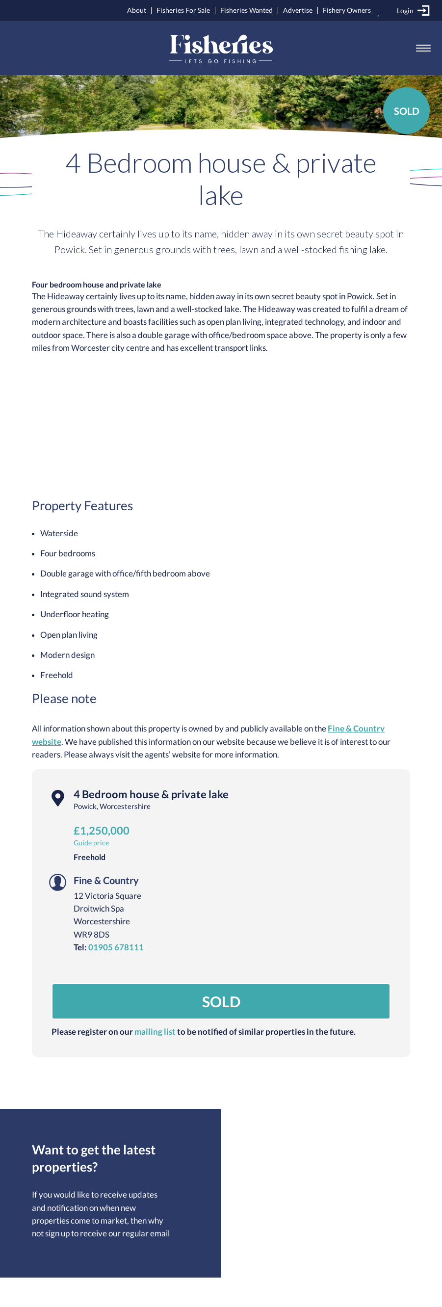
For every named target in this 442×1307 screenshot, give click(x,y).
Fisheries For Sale (183, 10)
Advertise (297, 10)
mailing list (155, 1032)
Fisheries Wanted (246, 10)
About (136, 10)
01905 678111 (116, 947)
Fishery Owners (347, 10)
